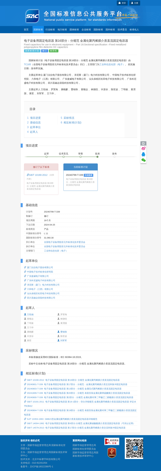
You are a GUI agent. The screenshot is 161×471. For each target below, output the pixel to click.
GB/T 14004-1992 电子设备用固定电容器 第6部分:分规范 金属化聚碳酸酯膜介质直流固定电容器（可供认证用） (79, 423)
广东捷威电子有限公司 (36, 276)
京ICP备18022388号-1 (41, 466)
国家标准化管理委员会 (84, 448)
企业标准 (86, 29)
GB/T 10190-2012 (37, 175)
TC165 (27, 64)
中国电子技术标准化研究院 (38, 272)
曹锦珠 (62, 332)
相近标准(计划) (72, 122)
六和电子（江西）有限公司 (38, 289)
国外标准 (110, 29)
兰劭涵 (29, 314)
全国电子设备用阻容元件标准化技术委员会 (64, 242)
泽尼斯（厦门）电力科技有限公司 (42, 285)
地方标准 (62, 29)
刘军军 (62, 340)
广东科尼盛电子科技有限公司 (39, 280)
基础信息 (35, 122)
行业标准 (50, 29)
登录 (122, 3)
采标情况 (69, 117)
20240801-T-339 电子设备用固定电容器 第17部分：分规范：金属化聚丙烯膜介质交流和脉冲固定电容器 (75, 384)
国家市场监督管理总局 (84, 445)
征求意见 (63, 153)
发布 (114, 153)
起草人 (34, 131)
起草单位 (35, 127)
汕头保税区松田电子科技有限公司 (42, 293)
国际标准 (98, 29)
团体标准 (74, 29)
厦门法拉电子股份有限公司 (38, 267)
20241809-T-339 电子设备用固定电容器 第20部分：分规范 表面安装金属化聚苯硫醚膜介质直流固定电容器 (77, 393)
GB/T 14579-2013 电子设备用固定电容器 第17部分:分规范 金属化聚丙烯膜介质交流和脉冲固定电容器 (75, 427)
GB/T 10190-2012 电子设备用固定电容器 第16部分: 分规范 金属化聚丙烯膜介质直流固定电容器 (72, 380)
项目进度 (35, 117)
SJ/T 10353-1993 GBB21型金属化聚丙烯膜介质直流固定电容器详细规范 (60, 419)
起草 (46, 153)
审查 (80, 153)
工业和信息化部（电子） (112, 64)
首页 (26, 29)
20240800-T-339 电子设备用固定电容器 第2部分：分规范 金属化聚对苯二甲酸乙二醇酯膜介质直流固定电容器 (78, 397)
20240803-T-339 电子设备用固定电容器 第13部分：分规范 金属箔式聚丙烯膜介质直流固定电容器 (72, 388)
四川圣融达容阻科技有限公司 (39, 298)
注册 (134, 3)
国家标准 (38, 29)
